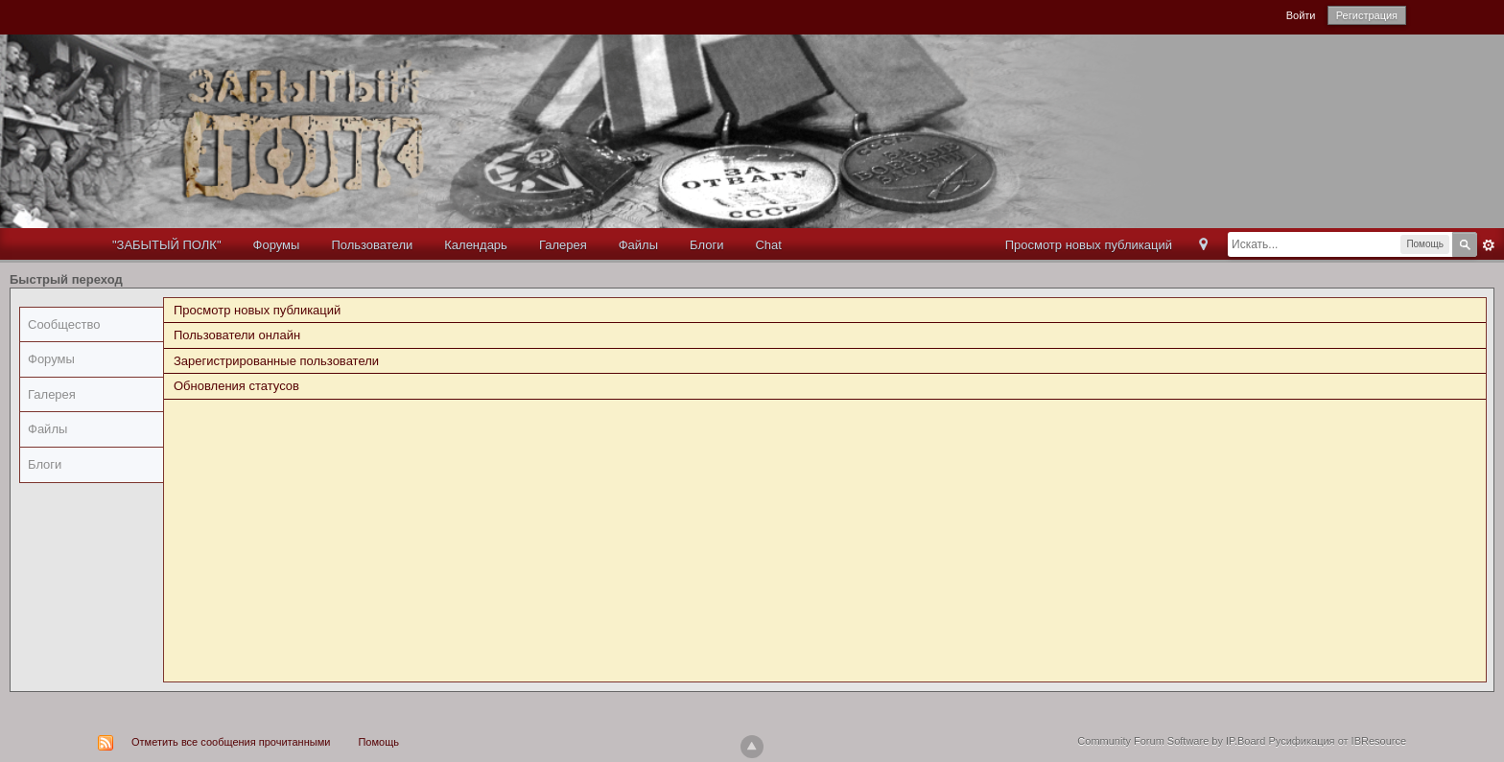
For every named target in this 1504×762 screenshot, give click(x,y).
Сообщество (64, 324)
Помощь (378, 742)
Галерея (563, 245)
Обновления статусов (236, 386)
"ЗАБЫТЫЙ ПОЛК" (167, 245)
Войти (1301, 15)
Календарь (475, 245)
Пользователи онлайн (237, 335)
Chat (768, 245)
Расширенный (1488, 245)
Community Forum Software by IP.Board (1171, 741)
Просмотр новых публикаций (1088, 245)
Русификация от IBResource (1335, 741)
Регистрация (1367, 15)
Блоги (706, 245)
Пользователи (371, 245)
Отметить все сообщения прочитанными (230, 742)
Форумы (276, 245)
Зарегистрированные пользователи (276, 361)
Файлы (638, 245)
